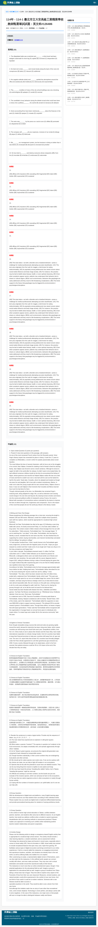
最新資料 (91, 912)
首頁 (7, 11)
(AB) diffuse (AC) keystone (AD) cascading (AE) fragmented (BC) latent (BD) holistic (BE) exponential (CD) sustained (35, 171)
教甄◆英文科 (14, 11)
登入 (94, 2)
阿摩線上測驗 (11, 2)
